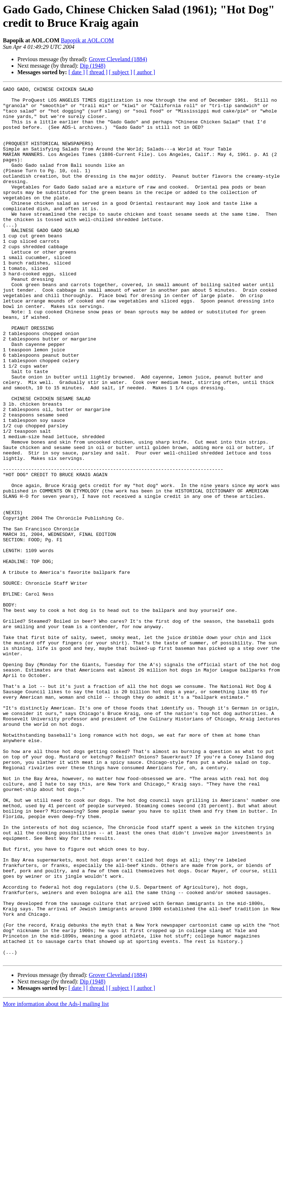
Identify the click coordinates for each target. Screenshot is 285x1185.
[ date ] (76, 72)
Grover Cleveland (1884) (118, 59)
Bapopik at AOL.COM (87, 40)
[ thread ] (97, 72)
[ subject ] (120, 72)
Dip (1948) (92, 66)
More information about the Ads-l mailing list (56, 1179)
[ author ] (144, 72)
